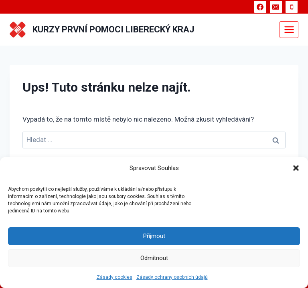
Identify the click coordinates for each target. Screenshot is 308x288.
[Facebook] (260, 7)
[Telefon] (291, 7)
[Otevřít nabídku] (289, 29)
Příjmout (154, 236)
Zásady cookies (114, 277)
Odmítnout (154, 258)
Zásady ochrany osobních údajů (172, 277)
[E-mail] (276, 7)
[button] (296, 168)
